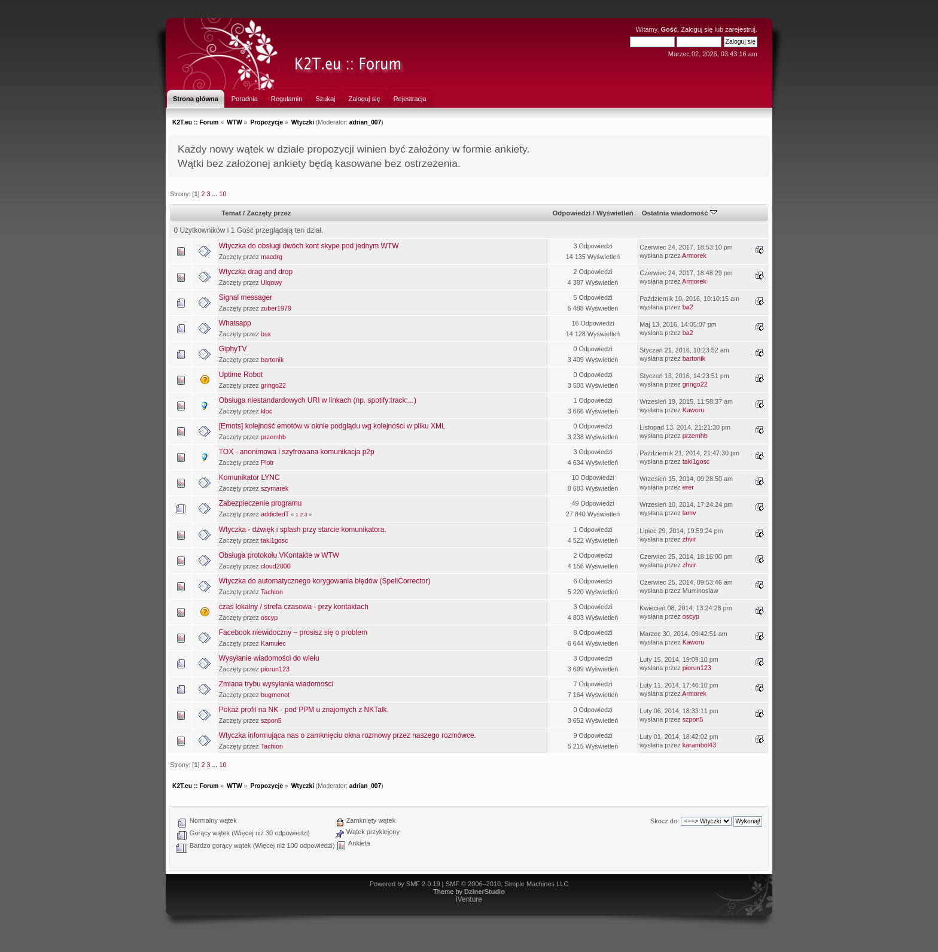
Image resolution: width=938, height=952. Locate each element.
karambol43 (699, 745)
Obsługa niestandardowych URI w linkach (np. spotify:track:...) (317, 400)
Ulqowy (271, 282)
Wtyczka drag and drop (256, 271)
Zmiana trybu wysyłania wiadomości (276, 684)
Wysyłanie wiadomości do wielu (269, 658)
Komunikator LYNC (249, 477)
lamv (689, 512)
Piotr (267, 462)
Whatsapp (235, 323)
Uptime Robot (241, 374)
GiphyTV (233, 349)
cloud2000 (276, 566)
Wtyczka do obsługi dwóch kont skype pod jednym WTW (309, 246)
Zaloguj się (696, 29)
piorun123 (275, 669)
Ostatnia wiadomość (679, 213)
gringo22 (273, 385)
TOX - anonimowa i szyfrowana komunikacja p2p (296, 452)
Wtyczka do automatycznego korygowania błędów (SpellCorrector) (325, 581)
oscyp (269, 617)
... (215, 193)
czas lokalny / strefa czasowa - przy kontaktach (293, 607)
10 (222, 193)
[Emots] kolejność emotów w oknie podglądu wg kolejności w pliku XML (332, 426)
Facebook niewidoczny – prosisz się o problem (293, 632)
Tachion (272, 591)
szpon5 (271, 720)
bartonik (272, 359)
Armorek (694, 255)
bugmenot (275, 694)
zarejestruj (740, 29)
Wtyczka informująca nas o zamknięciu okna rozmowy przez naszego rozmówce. (347, 735)
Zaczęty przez (268, 213)
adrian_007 (365, 122)
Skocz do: (664, 821)
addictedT (275, 514)
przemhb (273, 436)
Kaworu (694, 409)
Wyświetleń (615, 213)
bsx (266, 333)
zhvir (689, 539)
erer (688, 487)
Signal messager (245, 297)
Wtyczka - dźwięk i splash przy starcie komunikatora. (302, 529)
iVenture (469, 899)
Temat (231, 213)
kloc (266, 411)
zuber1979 (276, 308)
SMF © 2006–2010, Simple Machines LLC (507, 883)
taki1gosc (696, 461)
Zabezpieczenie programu (260, 503)
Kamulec (273, 643)
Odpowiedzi (571, 213)
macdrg (271, 256)
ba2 (688, 307)
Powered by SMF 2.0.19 (405, 883)
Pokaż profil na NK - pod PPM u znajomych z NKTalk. (304, 709)
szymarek (274, 488)
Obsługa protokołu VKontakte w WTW (279, 555)
